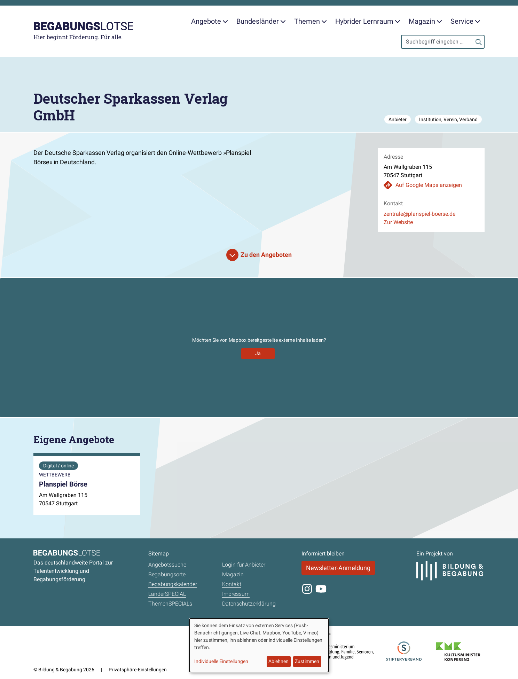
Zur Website (398, 222)
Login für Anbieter (243, 564)
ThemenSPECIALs (170, 603)
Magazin (425, 21)
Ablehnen (278, 661)
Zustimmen (307, 661)
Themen (310, 21)
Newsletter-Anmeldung (338, 567)
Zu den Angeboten (266, 254)
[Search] (443, 42)
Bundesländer (261, 21)
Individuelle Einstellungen (221, 661)
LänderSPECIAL (167, 594)
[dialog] (259, 645)
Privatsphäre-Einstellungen (138, 669)
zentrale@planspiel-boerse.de (419, 214)
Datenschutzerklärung (249, 603)
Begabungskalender (172, 584)
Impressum (236, 594)
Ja (258, 353)
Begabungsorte (167, 574)
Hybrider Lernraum (367, 21)
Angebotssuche (167, 564)
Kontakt (231, 584)
